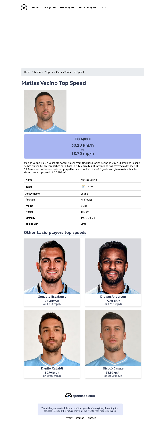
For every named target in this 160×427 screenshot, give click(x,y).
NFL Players (67, 7)
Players (49, 72)
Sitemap (79, 418)
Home (35, 7)
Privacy (68, 418)
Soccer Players (87, 7)
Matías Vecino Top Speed (70, 72)
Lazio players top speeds (61, 232)
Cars (103, 7)
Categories (49, 7)
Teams (37, 72)
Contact (91, 418)
